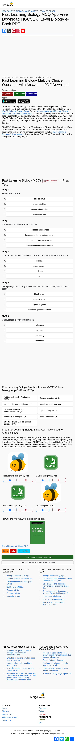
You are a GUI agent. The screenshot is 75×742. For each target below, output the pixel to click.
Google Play (23, 551)
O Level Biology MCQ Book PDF (15, 546)
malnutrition (39, 325)
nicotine (39, 261)
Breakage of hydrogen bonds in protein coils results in (55, 664)
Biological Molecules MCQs (18, 576)
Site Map (5, 711)
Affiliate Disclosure (9, 717)
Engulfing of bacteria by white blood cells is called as (21, 659)
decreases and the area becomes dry (39, 235)
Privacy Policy (7, 714)
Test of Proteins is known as (54, 660)
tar (40, 276)
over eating (39, 336)
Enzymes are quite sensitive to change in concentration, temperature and (19, 653)
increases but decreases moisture (39, 245)
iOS (40, 723)
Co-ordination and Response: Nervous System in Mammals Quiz (56, 592)
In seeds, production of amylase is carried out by (20, 669)
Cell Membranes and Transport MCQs (19, 583)
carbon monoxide (39, 266)
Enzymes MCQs (13, 593)
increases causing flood (39, 230)
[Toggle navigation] (70, 4)
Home (4, 708)
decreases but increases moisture (39, 240)
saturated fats (39, 199)
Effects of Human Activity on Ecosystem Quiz (54, 603)
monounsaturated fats (39, 209)
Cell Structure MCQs (15, 587)
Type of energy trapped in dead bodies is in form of (55, 669)
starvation (40, 330)
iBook (5, 551)
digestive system (39, 304)
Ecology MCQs (13, 590)
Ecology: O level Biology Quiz (54, 599)
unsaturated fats (39, 204)
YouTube (42, 714)
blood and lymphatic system (39, 310)
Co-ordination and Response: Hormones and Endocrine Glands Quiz (56, 586)
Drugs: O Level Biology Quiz (54, 596)
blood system (39, 294)
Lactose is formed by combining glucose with (19, 664)
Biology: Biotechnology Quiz (54, 576)
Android (42, 720)
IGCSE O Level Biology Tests (15, 111)
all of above (39, 341)
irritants (40, 271)
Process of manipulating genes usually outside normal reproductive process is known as (57, 655)
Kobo (13, 551)
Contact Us (6, 720)
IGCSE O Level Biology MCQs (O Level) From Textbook (28, 11)
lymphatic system (39, 299)
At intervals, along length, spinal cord (57, 673)
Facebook (42, 708)
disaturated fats (39, 214)
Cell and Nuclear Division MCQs (19, 579)
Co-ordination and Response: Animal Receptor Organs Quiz (57, 580)
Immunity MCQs (13, 596)
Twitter (41, 711)
